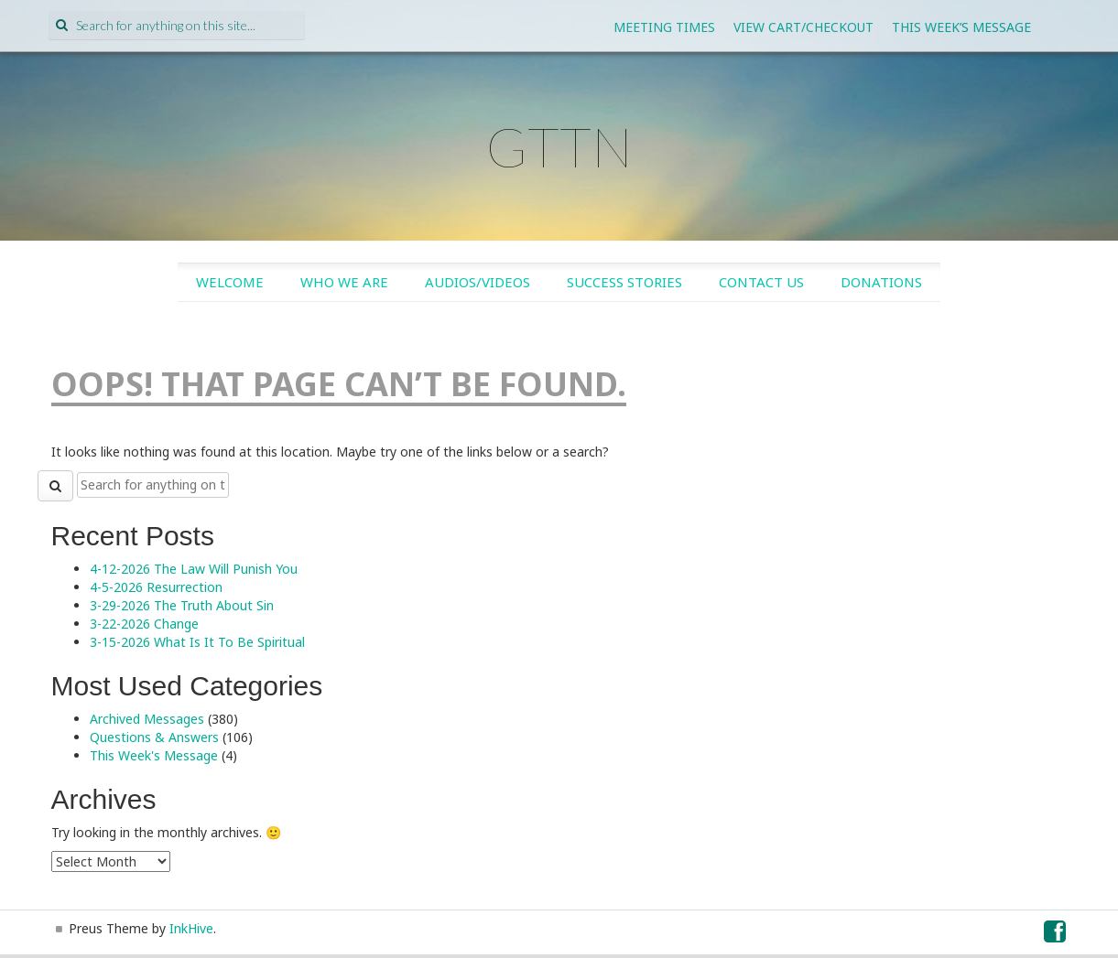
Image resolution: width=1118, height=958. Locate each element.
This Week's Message (154, 755)
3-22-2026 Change (144, 623)
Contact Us (761, 282)
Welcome (230, 282)
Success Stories (624, 282)
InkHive (191, 928)
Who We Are (344, 282)
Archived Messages (147, 718)
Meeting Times (664, 27)
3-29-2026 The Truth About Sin (182, 605)
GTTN (559, 146)
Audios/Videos (477, 282)
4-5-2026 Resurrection (156, 587)
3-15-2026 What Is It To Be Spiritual (197, 642)
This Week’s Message (961, 27)
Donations (881, 282)
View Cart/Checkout (803, 27)
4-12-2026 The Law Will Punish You (194, 568)
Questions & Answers (154, 737)
